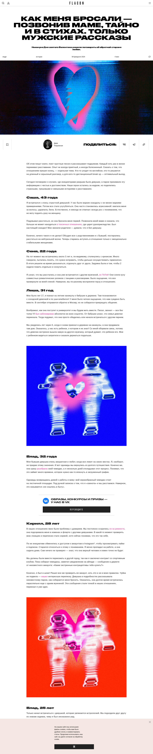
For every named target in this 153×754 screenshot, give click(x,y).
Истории (39, 57)
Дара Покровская (58, 144)
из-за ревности (116, 529)
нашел (44, 576)
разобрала (42, 469)
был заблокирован (44, 314)
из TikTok (103, 275)
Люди (4, 57)
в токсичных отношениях (69, 224)
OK (74, 746)
